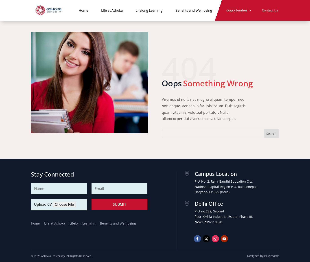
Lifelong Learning (149, 10)
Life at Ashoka (112, 10)
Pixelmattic (271, 256)
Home (83, 10)
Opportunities (236, 10)
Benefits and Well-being (193, 10)
